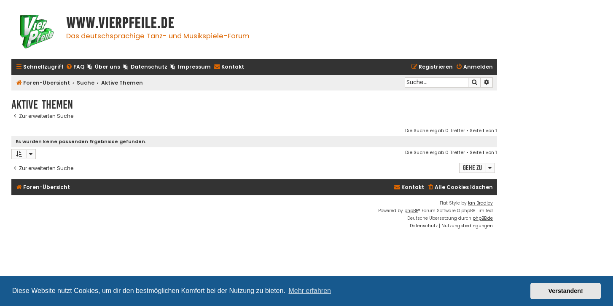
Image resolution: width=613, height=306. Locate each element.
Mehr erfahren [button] (309, 290)
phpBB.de (483, 218)
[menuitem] (75, 67)
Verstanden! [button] (565, 290)
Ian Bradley (480, 203)
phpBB (411, 211)
